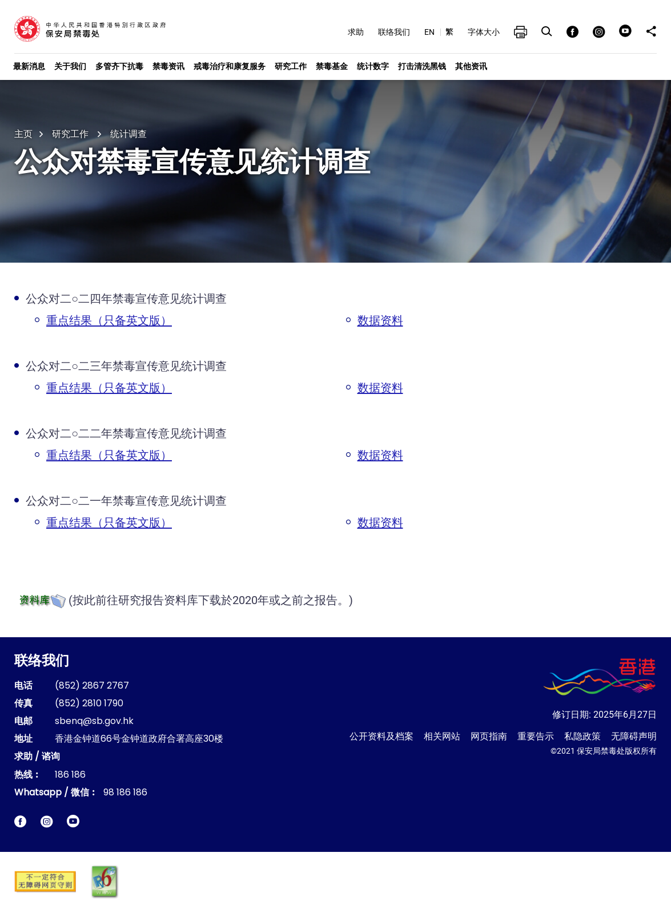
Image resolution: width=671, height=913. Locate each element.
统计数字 (373, 66)
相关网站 (442, 736)
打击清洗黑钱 (422, 66)
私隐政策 (582, 736)
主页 (23, 133)
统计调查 (128, 133)
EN (429, 32)
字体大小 (484, 32)
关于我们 (70, 66)
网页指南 (489, 736)
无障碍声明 (634, 736)
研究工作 (291, 66)
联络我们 (394, 32)
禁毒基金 (332, 66)
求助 (356, 32)
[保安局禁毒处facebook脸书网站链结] (20, 821)
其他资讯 (471, 66)
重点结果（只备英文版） (109, 320)
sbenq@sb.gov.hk (94, 721)
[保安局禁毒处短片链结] (73, 821)
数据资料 (380, 320)
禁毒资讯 (168, 66)
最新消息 (29, 66)
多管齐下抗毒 (119, 66)
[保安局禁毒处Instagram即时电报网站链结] (47, 821)
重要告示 (535, 736)
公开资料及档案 (381, 736)
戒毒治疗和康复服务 (230, 66)
